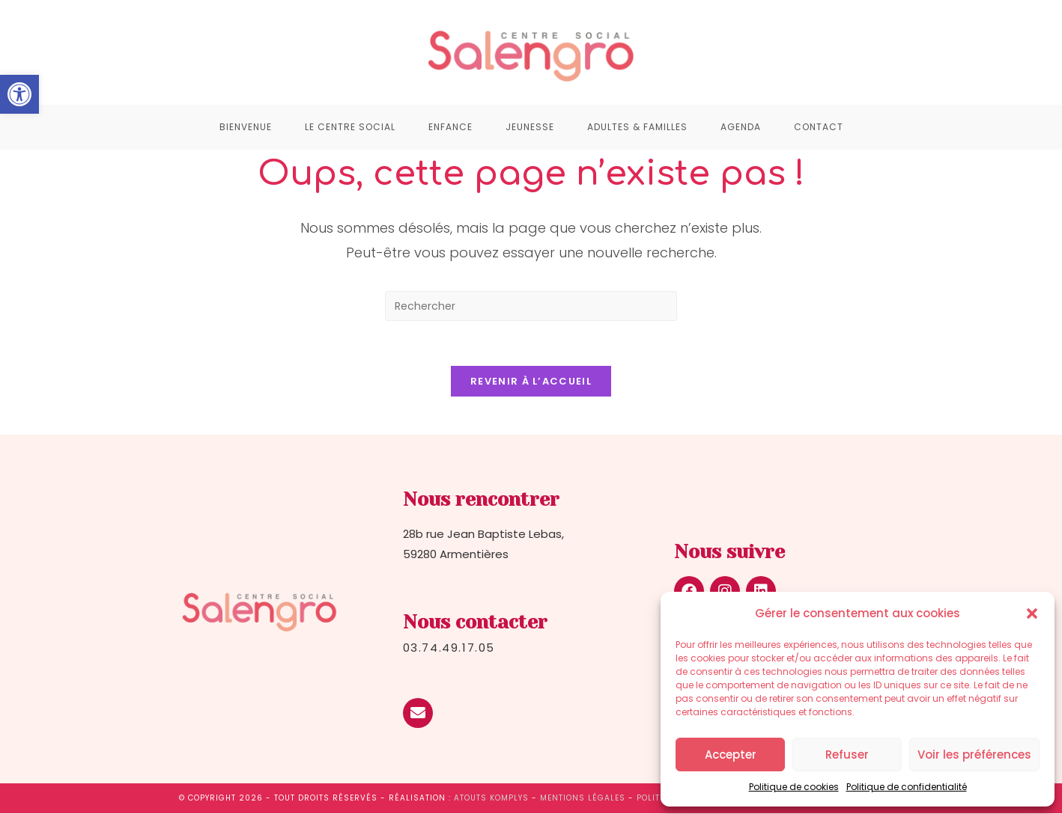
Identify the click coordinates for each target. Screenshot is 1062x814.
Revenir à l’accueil (531, 382)
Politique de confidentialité (906, 786)
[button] (19, 94)
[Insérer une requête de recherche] (531, 306)
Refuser (847, 754)
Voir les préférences (974, 754)
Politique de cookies (794, 786)
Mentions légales (582, 798)
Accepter (730, 754)
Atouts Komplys (491, 798)
